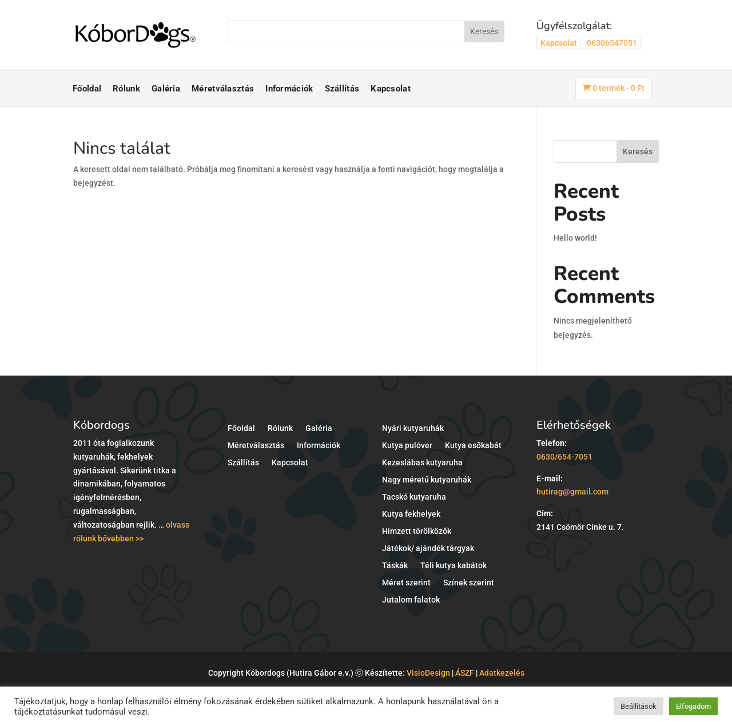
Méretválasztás (223, 88)
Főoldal (87, 88)
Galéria (166, 88)
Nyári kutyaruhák (413, 428)
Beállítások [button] (638, 706)
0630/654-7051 (564, 456)
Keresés (638, 151)
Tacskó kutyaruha (414, 497)
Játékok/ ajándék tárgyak (428, 548)
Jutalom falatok (411, 600)
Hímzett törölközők (416, 531)
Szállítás (342, 88)
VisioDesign (428, 672)
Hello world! (575, 237)
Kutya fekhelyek (411, 514)
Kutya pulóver (407, 445)
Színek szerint (468, 583)
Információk (289, 88)
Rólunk (126, 88)
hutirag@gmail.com (572, 491)
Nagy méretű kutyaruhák (426, 480)
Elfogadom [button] (693, 706)
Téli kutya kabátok (453, 565)
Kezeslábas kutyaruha (422, 462)
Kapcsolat (558, 42)
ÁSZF (464, 672)
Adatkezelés (501, 672)
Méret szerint (406, 583)
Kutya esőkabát (473, 445)
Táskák (395, 565)
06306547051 (612, 42)
